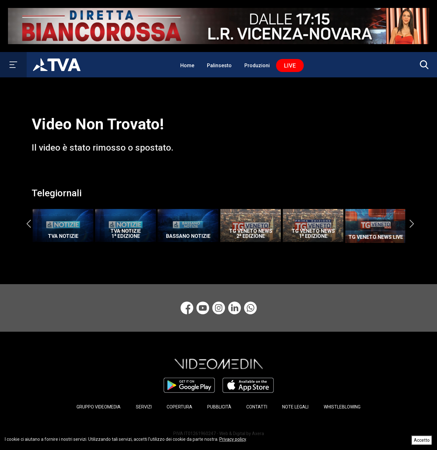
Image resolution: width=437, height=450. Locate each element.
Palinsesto (219, 65)
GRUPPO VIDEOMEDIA (98, 406)
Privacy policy (232, 439)
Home (187, 65)
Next (412, 224)
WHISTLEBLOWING (342, 406)
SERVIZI (144, 406)
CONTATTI (256, 406)
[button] (422, 64)
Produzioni (257, 65)
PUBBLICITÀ (219, 406)
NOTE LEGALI (295, 406)
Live (290, 65)
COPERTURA (179, 406)
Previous (28, 224)
